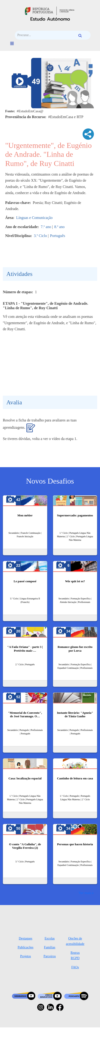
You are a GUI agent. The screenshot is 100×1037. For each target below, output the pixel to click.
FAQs (75, 967)
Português (57, 236)
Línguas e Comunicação (34, 218)
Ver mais (85, 893)
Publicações (25, 947)
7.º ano (46, 227)
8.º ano (59, 227)
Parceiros (50, 956)
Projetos (25, 956)
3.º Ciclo (40, 236)
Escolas (50, 938)
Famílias (49, 947)
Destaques (25, 938)
